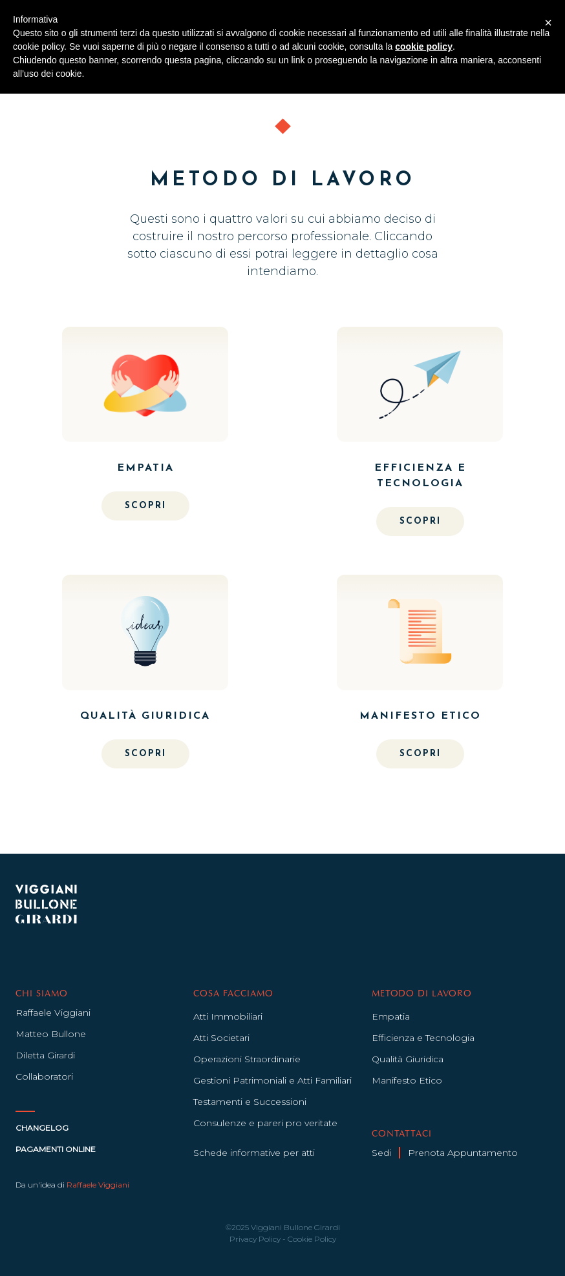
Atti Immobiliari (227, 1016)
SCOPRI (145, 506)
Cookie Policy (312, 1239)
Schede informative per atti (254, 1152)
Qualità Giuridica (407, 1059)
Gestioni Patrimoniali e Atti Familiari (272, 1080)
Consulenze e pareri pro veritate (265, 1123)
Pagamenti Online (56, 1149)
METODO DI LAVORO (422, 994)
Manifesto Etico (407, 1080)
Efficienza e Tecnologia (423, 1038)
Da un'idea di (72, 1184)
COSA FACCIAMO (233, 994)
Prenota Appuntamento (463, 1152)
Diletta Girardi (45, 1055)
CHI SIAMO (42, 994)
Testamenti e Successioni (249, 1101)
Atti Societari (221, 1038)
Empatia (391, 1016)
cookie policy (424, 46)
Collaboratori (44, 1076)
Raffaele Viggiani (53, 1012)
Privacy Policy (255, 1239)
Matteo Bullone (51, 1034)
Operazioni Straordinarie (247, 1059)
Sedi (381, 1152)
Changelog (42, 1128)
